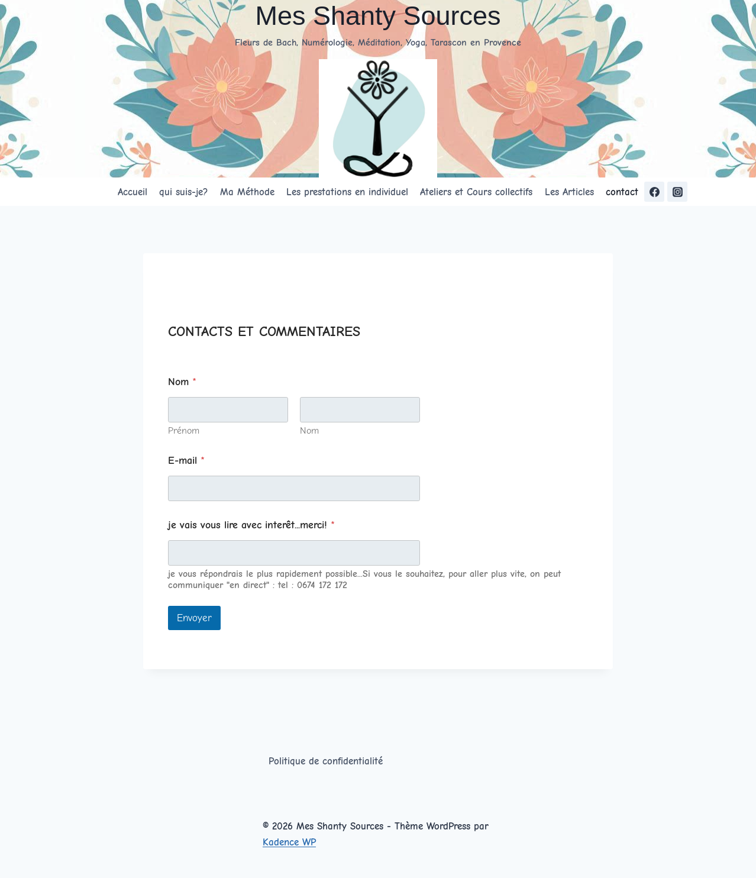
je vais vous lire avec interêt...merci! (251, 525)
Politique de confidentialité (326, 761)
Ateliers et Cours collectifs (476, 192)
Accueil (132, 192)
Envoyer (194, 618)
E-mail (186, 460)
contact (622, 192)
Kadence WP (289, 842)
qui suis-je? (183, 192)
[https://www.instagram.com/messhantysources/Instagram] (677, 192)
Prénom (183, 430)
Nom (309, 430)
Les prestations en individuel (347, 192)
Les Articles (569, 192)
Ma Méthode (247, 192)
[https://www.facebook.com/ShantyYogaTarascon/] (654, 192)
